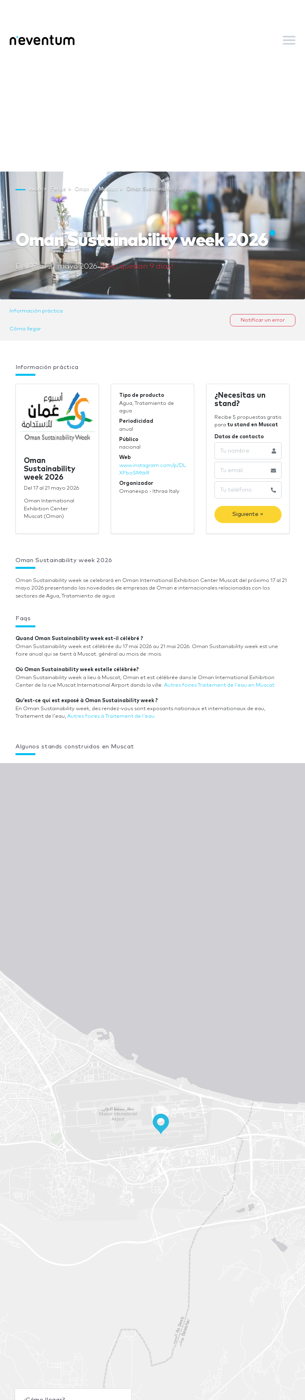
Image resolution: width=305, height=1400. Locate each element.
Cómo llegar (25, 329)
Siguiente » (247, 514)
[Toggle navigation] (289, 40)
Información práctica (36, 311)
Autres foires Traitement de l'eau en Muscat (219, 685)
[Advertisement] (152, 112)
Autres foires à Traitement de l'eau (110, 716)
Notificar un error (263, 320)
